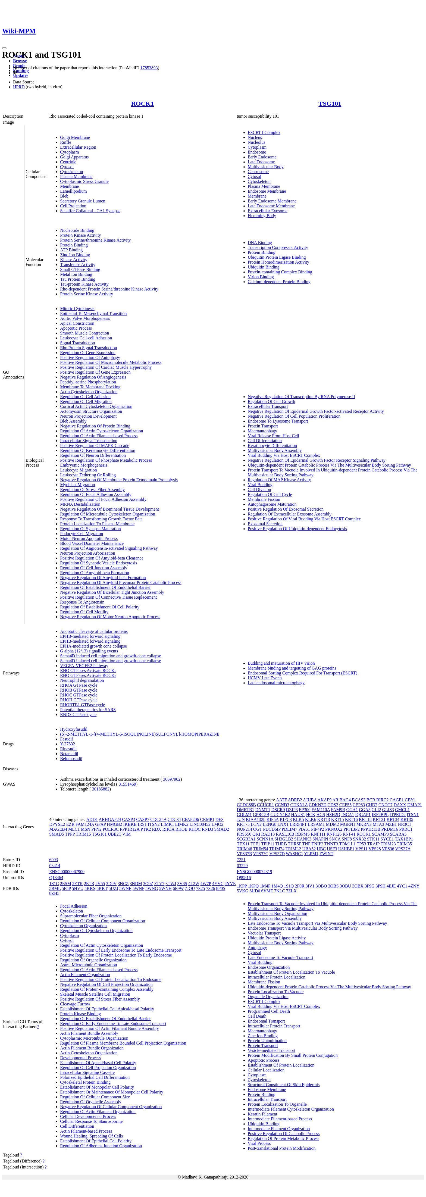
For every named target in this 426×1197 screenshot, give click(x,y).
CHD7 (371, 804)
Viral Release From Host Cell (273, 435)
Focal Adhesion (73, 906)
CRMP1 (207, 819)
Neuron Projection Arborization (87, 553)
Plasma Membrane (76, 176)
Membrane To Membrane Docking (90, 387)
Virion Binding (261, 276)
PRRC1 (405, 829)
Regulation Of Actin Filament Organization (98, 1111)
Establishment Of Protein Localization (281, 1065)
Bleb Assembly (73, 421)
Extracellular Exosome (267, 210)
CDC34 (174, 819)
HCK (310, 814)
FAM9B (338, 809)
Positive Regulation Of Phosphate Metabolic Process (106, 460)
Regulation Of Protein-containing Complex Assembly (107, 989)
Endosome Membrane (267, 191)
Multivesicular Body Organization (277, 913)
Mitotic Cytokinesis (77, 308)
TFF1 (255, 844)
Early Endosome (262, 157)
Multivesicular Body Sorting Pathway (281, 942)
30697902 (171, 779)
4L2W (193, 883)
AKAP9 (325, 800)
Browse (20, 60)
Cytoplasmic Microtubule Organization (94, 1038)
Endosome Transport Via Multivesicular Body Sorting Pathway (303, 928)
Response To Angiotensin (82, 602)
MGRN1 (347, 824)
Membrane (69, 186)
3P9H (381, 886)
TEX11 (243, 844)
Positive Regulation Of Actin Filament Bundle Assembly (109, 1028)
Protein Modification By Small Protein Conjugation (293, 1055)
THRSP (294, 844)
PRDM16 (389, 829)
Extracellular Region (78, 147)
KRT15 (337, 819)
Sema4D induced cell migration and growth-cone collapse (110, 656)
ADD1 (92, 819)
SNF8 (347, 839)
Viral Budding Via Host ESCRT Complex (284, 455)
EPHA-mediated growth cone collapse (93, 646)
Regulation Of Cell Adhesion (85, 396)
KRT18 (365, 819)
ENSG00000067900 (66, 871)
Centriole (68, 162)
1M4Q (277, 886)
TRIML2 (293, 848)
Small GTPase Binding (80, 269)
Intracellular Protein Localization (276, 977)
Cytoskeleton (71, 171)
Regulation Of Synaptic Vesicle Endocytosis (98, 563)
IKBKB (130, 824)
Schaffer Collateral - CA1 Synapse (90, 210)
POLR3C (111, 829)
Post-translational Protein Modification (282, 1148)
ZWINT (327, 853)
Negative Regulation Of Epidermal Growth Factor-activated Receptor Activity (316, 411)
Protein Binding (74, 245)
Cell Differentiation (265, 440)
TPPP (70, 834)
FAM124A (85, 824)
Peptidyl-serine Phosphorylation (88, 382)
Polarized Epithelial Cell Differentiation (95, 1077)
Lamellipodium (73, 191)
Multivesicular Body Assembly (275, 450)
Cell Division (259, 489)
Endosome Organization (269, 967)
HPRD (19, 87)
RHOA (168, 829)
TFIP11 (267, 844)
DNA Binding (260, 242)
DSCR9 (278, 809)
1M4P (265, 886)
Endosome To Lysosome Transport (278, 421)
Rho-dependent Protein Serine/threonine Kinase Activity (109, 289)
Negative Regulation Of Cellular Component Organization (111, 1106)
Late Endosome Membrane (271, 206)
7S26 (210, 888)
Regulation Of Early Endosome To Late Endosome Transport (113, 1023)
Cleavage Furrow (75, 1004)
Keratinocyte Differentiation (272, 445)
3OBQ (321, 886)
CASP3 (128, 819)
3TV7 (159, 883)
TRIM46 (244, 848)
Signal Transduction (77, 342)
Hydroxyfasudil (73, 729)
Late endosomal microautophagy (276, 682)
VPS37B (244, 853)
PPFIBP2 (351, 829)
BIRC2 (382, 800)
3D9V (111, 883)
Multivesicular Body (266, 166)
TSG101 (329, 103)
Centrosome (258, 171)
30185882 (100, 789)
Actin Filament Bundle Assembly (89, 1033)
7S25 (200, 888)
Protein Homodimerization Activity (278, 262)
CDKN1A (299, 804)
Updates (20, 75)
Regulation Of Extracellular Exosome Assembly (289, 514)
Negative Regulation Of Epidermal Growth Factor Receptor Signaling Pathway (317, 460)
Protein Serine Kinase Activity (86, 294)
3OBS (333, 886)
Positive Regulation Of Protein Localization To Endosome (110, 979)
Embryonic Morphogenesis (83, 465)
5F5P (66, 888)
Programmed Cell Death (269, 1011)
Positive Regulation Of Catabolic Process (284, 1133)
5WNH (165, 888)
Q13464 (56, 877)
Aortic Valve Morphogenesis (85, 318)
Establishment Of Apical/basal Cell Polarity (98, 1062)
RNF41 (349, 834)
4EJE (391, 886)
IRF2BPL (380, 814)
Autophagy (257, 947)
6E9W (178, 888)
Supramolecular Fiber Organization (90, 916)
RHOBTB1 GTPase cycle (82, 704)
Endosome (257, 152)
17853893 (149, 67)
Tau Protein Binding (77, 279)
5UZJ (113, 888)
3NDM (136, 883)
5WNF (139, 888)
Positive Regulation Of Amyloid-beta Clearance (101, 558)
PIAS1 (304, 829)
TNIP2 (317, 844)
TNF (306, 844)
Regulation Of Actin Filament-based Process (98, 435)
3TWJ (170, 883)
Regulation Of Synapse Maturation (90, 528)
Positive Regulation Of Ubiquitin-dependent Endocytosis (297, 528)
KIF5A (272, 819)
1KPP (242, 886)
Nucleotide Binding (77, 230)
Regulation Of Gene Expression (87, 352)
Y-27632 (67, 744)
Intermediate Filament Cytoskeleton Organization (291, 1109)
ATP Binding (71, 250)
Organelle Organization (268, 996)
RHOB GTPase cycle (78, 690)
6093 (53, 859)
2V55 (100, 883)
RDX (156, 829)
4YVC (218, 883)
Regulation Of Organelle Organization (93, 960)
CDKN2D (318, 804)
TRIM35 (404, 844)
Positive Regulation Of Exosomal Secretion (286, 509)
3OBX (358, 886)
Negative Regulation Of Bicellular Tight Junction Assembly (112, 592)
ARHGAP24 (110, 819)
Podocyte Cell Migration (81, 533)
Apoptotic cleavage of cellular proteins (94, 631)
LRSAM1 (316, 824)
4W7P (206, 883)
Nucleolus (256, 142)
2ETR (89, 883)
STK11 (373, 839)
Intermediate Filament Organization (279, 1128)
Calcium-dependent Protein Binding (279, 281)
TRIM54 (260, 848)
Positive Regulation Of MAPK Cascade (94, 445)
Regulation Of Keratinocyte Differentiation (97, 450)
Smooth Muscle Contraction (84, 333)
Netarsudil (69, 753)
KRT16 (351, 819)
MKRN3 (364, 824)
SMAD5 (56, 834)
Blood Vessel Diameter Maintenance (92, 543)
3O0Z (148, 883)
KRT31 (379, 819)
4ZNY (413, 886)
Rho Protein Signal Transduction (88, 347)
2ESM (65, 883)
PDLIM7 (289, 829)
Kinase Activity (73, 259)
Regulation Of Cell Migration (86, 401)
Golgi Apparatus (74, 157)
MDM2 (332, 824)
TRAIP (373, 844)
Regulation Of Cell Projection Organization (98, 1067)
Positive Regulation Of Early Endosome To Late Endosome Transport (120, 950)
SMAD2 (221, 829)
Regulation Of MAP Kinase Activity (279, 479)
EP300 (305, 809)
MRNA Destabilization (80, 504)
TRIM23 (388, 844)
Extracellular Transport (268, 406)
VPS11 (361, 848)
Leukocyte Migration (78, 470)
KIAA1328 (255, 819)
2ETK (77, 883)
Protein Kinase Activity (80, 235)
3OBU (345, 886)
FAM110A (321, 809)
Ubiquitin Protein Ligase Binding (277, 257)
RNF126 (334, 834)
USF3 (332, 848)
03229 (242, 865)
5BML (55, 888)
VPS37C (260, 853)
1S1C (54, 883)
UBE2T (114, 834)
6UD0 (254, 891)
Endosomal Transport (266, 1021)
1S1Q (289, 886)
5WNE (125, 888)
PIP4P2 (317, 829)
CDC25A (158, 819)
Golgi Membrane (75, 137)
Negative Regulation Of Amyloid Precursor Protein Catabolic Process (120, 582)
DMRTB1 (245, 809)
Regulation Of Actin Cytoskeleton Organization (101, 431)
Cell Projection (73, 206)
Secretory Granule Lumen (82, 201)
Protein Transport (263, 426)
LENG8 (270, 824)
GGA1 (352, 809)
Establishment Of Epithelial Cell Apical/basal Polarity (107, 1009)
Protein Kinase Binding (80, 1013)
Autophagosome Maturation (272, 504)
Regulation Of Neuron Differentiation (93, 455)
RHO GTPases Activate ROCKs (88, 670)
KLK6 (310, 819)
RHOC (195, 829)
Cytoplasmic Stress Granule (84, 181)
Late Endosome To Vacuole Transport (280, 957)
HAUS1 (298, 814)
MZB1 (391, 824)
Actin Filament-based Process (86, 1131)
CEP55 (345, 804)
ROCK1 (142, 103)
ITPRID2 (398, 814)
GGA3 (365, 809)
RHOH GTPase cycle (79, 700)
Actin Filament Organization (85, 974)
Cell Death (257, 1016)
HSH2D (333, 814)
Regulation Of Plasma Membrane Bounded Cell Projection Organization (123, 1043)
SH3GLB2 (283, 839)
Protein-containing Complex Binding (280, 272)
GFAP (100, 824)
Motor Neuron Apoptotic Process (89, 538)
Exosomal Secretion (265, 523)
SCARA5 (398, 834)
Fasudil (66, 739)
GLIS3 (388, 809)
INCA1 (347, 814)
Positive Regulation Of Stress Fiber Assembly (100, 999)
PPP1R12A (129, 829)
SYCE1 (387, 839)
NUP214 (244, 829)
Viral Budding (260, 484)
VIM (126, 834)
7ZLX (291, 891)
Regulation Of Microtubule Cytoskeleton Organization (107, 514)
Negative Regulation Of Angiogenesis (93, 377)
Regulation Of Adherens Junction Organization (101, 1145)
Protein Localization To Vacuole (276, 991)
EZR (70, 824)
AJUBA (310, 800)
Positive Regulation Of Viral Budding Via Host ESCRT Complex (304, 519)
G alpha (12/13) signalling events (89, 651)
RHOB (181, 829)
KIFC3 (286, 819)
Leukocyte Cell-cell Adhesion (86, 338)
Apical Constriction (77, 323)
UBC (321, 848)
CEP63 (359, 804)
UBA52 (309, 848)
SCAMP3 (380, 834)
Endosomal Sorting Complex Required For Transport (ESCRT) (302, 673)
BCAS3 (358, 800)
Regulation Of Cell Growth (271, 401)
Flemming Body (262, 215)
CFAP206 (190, 819)
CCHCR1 (265, 804)
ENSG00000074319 (254, 871)
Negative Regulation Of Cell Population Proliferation (294, 416)
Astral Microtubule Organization (88, 964)
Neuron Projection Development (88, 416)
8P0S (220, 888)
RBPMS (302, 834)
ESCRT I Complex (264, 132)
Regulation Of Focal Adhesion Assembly (95, 494)
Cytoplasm (69, 152)
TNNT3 (331, 844)
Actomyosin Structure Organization (91, 411)
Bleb (64, 196)
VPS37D (277, 853)
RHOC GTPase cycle (78, 695)
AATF (281, 800)
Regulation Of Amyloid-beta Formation (94, 572)
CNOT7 (385, 804)
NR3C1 (404, 824)
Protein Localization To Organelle (277, 1104)
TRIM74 (276, 848)
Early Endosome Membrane (272, 201)
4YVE (230, 883)
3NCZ (123, 883)
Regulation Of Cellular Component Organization (102, 920)
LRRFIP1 (298, 824)
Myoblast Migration (77, 484)
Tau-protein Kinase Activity (84, 284)
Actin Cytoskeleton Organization (88, 391)
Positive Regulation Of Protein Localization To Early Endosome (116, 955)
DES (219, 819)
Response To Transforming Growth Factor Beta (101, 519)
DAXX (400, 804)
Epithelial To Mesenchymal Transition (93, 313)
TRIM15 (83, 834)
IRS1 (142, 824)
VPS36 (388, 848)
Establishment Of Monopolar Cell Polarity (97, 1087)
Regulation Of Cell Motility (84, 612)
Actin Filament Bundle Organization (92, 1048)
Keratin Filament (262, 1114)
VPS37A (403, 848)
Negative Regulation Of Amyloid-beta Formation (103, 577)
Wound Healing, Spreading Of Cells (91, 1136)
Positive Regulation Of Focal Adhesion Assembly (103, 499)
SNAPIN (320, 839)
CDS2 (333, 804)
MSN (85, 829)
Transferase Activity (77, 264)
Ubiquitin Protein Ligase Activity (277, 938)
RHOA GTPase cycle (78, 685)
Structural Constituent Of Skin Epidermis (284, 1084)
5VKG (243, 891)
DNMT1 (262, 809)
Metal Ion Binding (76, 274)
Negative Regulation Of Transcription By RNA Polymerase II (301, 396)
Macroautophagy (262, 431)
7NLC (279, 891)
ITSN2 (154, 824)
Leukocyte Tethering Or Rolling (88, 475)
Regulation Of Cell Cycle (270, 494)
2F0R (300, 886)
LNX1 (283, 824)
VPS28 (374, 848)
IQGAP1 (363, 814)
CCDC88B (246, 804)
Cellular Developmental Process (88, 1116)
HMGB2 (114, 824)
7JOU (190, 888)
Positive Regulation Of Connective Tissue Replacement (108, 597)
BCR (371, 800)
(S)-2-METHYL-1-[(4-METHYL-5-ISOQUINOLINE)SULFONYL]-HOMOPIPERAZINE (140, 734)
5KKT (102, 888)
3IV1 (310, 886)
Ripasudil (68, 748)
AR (335, 800)
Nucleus (255, 137)
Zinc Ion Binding (75, 254)
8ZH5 (54, 893)
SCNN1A (265, 839)
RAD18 (268, 834)
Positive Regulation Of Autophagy (90, 357)
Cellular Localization (266, 1070)
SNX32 (359, 839)
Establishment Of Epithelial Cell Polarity (95, 1141)
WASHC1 (294, 853)
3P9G (369, 886)
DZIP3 (292, 809)
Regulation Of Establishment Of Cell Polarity (99, 607)
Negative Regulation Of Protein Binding (95, 426)
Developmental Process (80, 1057)
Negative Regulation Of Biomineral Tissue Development (109, 509)
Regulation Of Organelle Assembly (90, 1101)
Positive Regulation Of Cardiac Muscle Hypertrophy (106, 367)
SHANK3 (302, 839)
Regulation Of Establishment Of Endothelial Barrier (105, 587)
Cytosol (67, 166)
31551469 (127, 784)
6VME (267, 891)
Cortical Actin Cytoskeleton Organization (96, 406)
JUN (241, 819)
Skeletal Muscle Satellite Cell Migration (95, 994)
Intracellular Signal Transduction (88, 440)
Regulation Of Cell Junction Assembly (93, 567)
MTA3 (378, 824)
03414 (54, 865)
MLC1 (74, 829)
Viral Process (259, 1143)
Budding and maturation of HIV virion (281, 663)
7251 (241, 859)
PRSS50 (244, 834)
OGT (257, 829)
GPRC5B (261, 814)
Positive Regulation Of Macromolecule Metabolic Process (110, 362)
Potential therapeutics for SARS (88, 709)
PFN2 (96, 829)
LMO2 (218, 824)
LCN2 (256, 824)
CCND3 (282, 804)
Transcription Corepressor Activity (278, 247)
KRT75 (243, 824)
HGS (321, 814)
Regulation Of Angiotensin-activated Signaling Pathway (109, 548)
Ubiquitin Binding (264, 267)
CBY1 (410, 800)
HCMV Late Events (265, 678)
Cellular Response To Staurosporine (91, 1121)
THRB (281, 844)
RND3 (207, 829)
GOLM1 (244, 814)
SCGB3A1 (246, 839)
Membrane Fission (264, 499)
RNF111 (318, 834)
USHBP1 (346, 848)
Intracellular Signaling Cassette (87, 1072)
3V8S (182, 883)
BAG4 (345, 800)
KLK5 (298, 819)
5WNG (151, 888)
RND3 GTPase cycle (78, 714)
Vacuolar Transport (264, 933)
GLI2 (376, 809)
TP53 (361, 844)
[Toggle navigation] (4, 48)
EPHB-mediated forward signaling (90, 636)
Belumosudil (71, 758)
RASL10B (285, 834)
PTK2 (145, 829)
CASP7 (142, 819)
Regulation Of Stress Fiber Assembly (92, 489)
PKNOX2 (333, 829)
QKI (256, 834)
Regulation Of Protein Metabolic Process (283, 1138)
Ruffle (65, 142)
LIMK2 (182, 824)
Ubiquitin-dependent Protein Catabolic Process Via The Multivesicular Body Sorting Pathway (329, 465)
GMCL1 (402, 809)
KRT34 (393, 819)
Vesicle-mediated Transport (272, 1050)
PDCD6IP (271, 829)
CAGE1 (397, 800)
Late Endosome (261, 162)
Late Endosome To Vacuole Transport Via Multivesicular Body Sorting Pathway (317, 923)
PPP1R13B (370, 829)
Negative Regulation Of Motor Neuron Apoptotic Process (110, 616)
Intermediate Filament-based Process (280, 1119)
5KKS (89, 888)
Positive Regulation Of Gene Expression (95, 372)
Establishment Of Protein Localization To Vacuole (291, 972)
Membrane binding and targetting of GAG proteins (292, 668)
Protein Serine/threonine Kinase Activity (95, 240)
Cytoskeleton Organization (83, 925)
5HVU (77, 888)
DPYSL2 (57, 824)
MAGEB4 (58, 829)
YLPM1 (311, 853)
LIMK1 (167, 824)
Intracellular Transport (267, 1099)
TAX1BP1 (404, 839)
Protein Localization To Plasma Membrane (97, 523)
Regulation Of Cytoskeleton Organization (96, 930)
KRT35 (406, 819)
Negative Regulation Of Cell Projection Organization (106, 984)
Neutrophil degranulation (82, 680)
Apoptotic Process (76, 328)
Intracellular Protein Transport (274, 1026)
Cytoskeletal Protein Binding (85, 1082)
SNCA (335, 839)
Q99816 (244, 877)
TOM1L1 (347, 844)
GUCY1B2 (280, 814)
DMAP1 (414, 804)
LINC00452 (199, 824)
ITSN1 (413, 814)
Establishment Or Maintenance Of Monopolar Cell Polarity (111, 1092)
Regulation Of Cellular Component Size (95, 1097)
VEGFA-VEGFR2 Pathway (84, 665)
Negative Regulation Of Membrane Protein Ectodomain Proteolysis (119, 479)
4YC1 (402, 886)
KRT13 (323, 819)
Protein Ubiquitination (267, 1040)
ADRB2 (295, 800)
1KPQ (253, 886)
